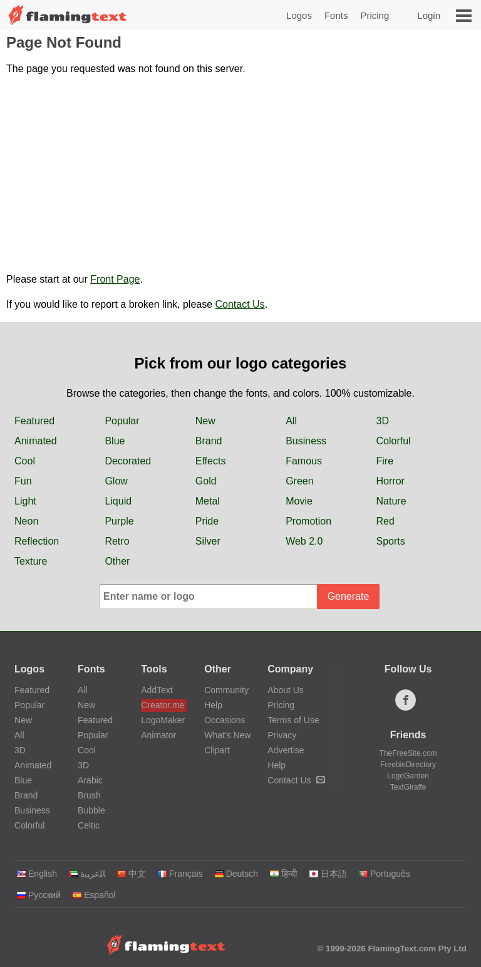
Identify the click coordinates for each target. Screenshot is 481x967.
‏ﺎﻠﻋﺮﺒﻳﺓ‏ (86, 874)
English (36, 874)
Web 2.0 (304, 541)
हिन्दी (283, 874)
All (291, 421)
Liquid (118, 501)
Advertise (285, 750)
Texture (30, 561)
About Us (285, 690)
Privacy (281, 735)
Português (384, 874)
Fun (23, 481)
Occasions (224, 720)
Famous (304, 461)
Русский (38, 895)
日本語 (328, 874)
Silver (207, 541)
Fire (385, 461)
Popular (122, 421)
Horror (390, 481)
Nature (391, 501)
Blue (115, 441)
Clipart (216, 750)
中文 (131, 874)
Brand (208, 441)
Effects (210, 461)
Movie (299, 501)
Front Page (115, 279)
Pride (207, 521)
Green (299, 481)
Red (385, 521)
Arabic (90, 780)
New (205, 421)
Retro (117, 541)
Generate (349, 596)
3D (382, 421)
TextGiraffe (408, 787)
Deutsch (236, 874)
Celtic (89, 825)
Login (428, 15)
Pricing (374, 15)
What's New (227, 735)
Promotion (308, 521)
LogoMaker (163, 720)
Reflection (36, 541)
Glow (116, 481)
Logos (299, 15)
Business (306, 441)
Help (213, 705)
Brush (89, 795)
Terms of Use (293, 720)
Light (25, 501)
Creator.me (162, 705)
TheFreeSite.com (408, 753)
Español (94, 895)
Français (180, 874)
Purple (119, 521)
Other (117, 561)
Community (226, 690)
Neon (26, 521)
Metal (207, 501)
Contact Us (240, 304)
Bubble (91, 810)
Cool (24, 461)
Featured (34, 421)
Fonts (336, 15)
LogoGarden (408, 775)
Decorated (128, 461)
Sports (390, 541)
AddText (157, 690)
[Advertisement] (240, 174)
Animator (158, 735)
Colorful (393, 441)
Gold (206, 481)
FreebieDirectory (408, 764)
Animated (35, 441)
